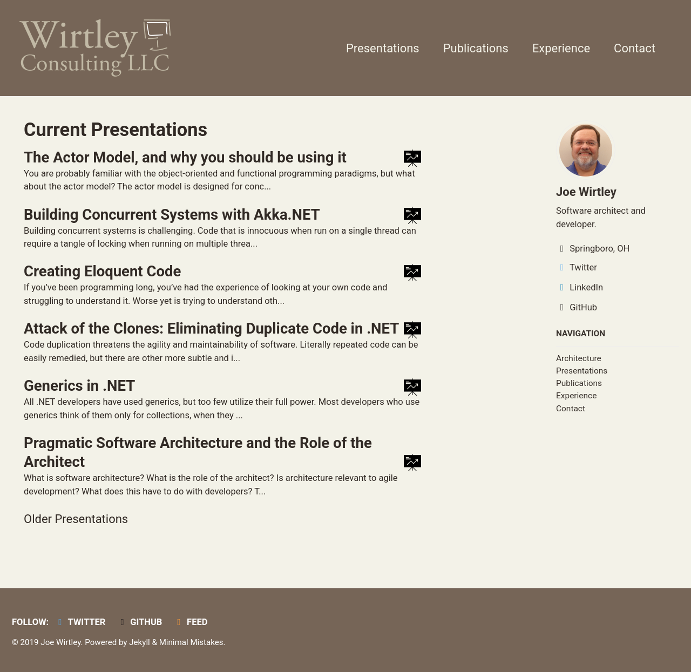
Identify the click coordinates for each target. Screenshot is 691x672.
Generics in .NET (79, 386)
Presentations (382, 48)
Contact (634, 48)
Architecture (578, 358)
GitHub (576, 307)
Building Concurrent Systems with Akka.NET (172, 214)
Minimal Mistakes (191, 642)
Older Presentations (76, 519)
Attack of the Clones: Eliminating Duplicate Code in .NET (211, 328)
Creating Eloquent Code (102, 271)
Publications (476, 48)
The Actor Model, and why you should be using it (185, 157)
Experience (561, 48)
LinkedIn (579, 287)
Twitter (576, 267)
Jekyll (139, 642)
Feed (190, 622)
